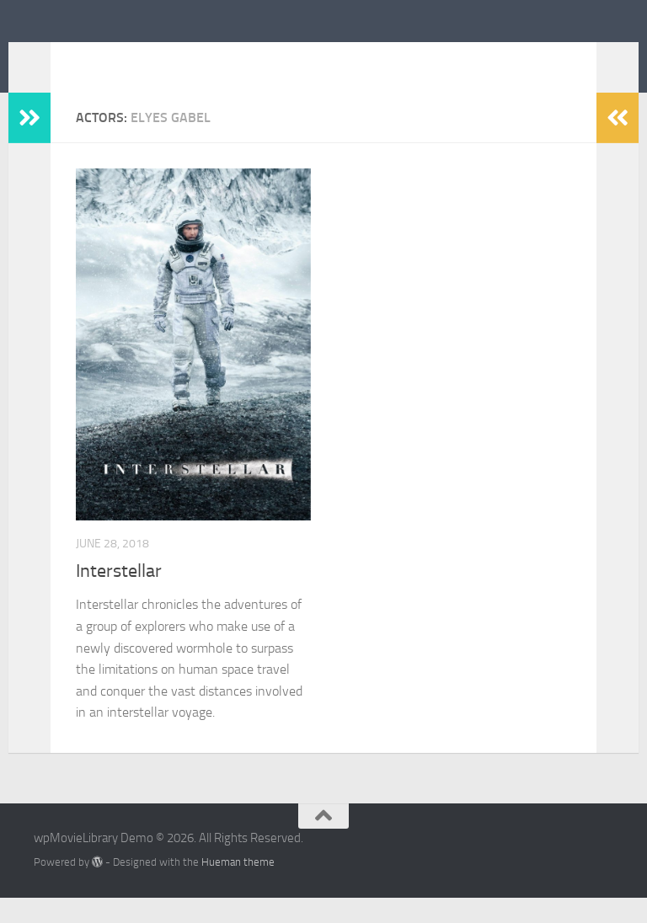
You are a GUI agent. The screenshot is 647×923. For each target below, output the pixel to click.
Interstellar (119, 596)
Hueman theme (238, 887)
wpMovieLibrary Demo (200, 58)
